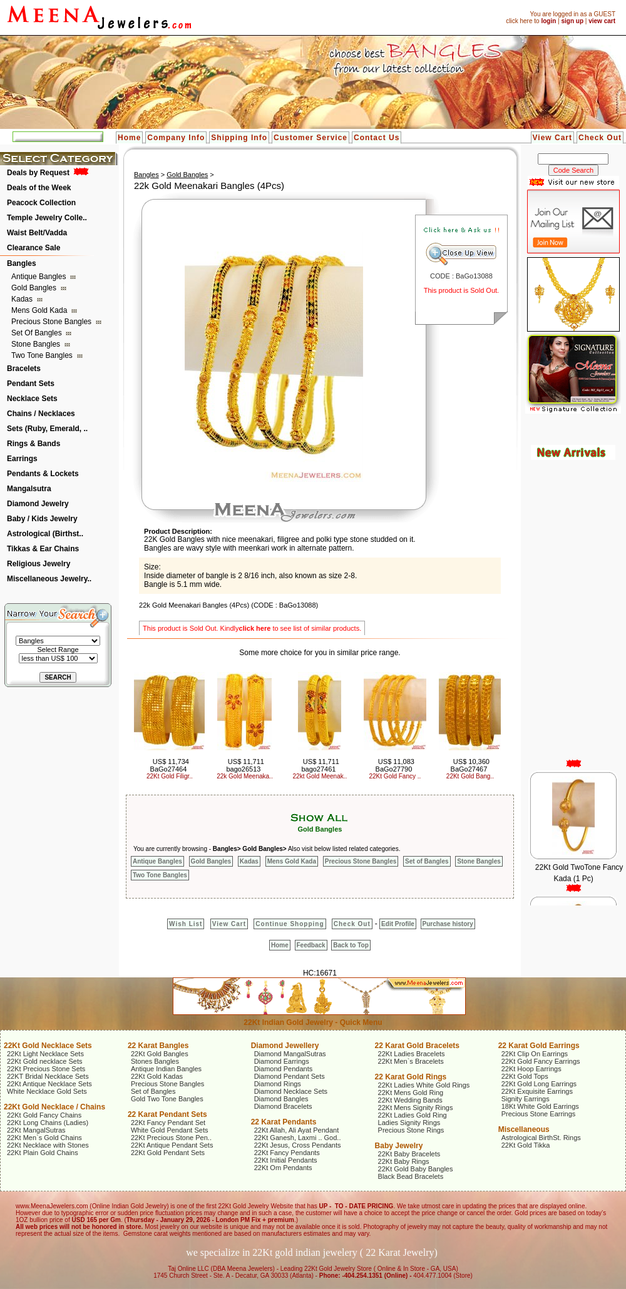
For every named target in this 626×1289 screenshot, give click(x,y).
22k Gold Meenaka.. (245, 776)
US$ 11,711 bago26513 (245, 765)
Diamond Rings (277, 1084)
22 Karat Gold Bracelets (417, 1045)
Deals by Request (38, 172)
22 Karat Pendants (284, 1122)
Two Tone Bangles (42, 355)
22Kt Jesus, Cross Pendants (297, 1145)
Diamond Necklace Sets (290, 1091)
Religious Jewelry (38, 563)
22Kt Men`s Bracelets (411, 1061)
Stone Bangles (36, 344)
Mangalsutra (29, 488)
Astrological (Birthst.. (45, 533)
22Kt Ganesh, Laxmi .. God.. (297, 1137)
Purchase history (448, 923)
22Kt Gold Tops (524, 1076)
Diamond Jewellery (285, 1045)
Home (129, 137)
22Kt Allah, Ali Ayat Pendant (296, 1130)
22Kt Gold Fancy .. (395, 776)
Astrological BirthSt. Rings (541, 1137)
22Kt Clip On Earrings (534, 1053)
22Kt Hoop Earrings (531, 1068)
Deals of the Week (39, 187)
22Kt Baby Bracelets (409, 1154)
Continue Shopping (289, 923)
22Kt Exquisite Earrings (537, 1091)
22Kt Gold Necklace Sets (48, 1045)
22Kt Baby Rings (403, 1161)
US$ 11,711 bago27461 (320, 765)
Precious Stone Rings (411, 1130)
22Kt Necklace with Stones (48, 1145)
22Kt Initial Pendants (285, 1160)
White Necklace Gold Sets (47, 1091)
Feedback (311, 945)
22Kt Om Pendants (283, 1167)
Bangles (21, 263)
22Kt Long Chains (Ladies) (47, 1122)
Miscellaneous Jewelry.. (49, 578)
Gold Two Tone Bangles (167, 1099)
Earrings (22, 458)
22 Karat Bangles (158, 1045)
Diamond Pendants (283, 1068)
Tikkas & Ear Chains (43, 548)
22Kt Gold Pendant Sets (168, 1152)
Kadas (22, 299)
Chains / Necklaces (41, 413)
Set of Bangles (37, 333)
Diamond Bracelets (283, 1106)
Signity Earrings (525, 1099)
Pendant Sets (30, 383)
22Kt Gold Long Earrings (539, 1084)
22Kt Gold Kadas (157, 1076)
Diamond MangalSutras (290, 1053)
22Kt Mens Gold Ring (411, 1092)
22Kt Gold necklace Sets (44, 1061)
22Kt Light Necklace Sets (45, 1053)
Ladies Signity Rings (409, 1122)
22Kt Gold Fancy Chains (44, 1115)
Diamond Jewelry (38, 503)
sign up (572, 21)
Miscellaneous (524, 1129)
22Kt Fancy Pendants (287, 1152)
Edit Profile (397, 923)
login (548, 21)
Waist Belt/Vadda (37, 232)
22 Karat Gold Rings (411, 1076)
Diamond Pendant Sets (289, 1076)
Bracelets (24, 368)
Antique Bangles (39, 276)
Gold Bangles (34, 287)
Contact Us (376, 137)
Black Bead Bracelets (411, 1176)
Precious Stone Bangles (52, 321)
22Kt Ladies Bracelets (411, 1053)
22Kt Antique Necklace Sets (49, 1084)
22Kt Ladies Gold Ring (412, 1115)
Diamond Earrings (281, 1061)
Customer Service (310, 137)
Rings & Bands (33, 443)
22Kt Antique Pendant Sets (172, 1145)
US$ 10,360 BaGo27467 (470, 765)
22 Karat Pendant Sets (167, 1114)
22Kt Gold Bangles (159, 1053)
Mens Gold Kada (40, 310)
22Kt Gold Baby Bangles (415, 1169)
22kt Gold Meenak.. (320, 776)
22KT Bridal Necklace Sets (48, 1076)
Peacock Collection (41, 202)
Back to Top (350, 945)
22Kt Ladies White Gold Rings (424, 1085)
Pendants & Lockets (43, 473)
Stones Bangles (155, 1061)
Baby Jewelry (399, 1145)
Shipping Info (239, 137)
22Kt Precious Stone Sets (46, 1068)
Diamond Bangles (281, 1099)
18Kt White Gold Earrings (540, 1106)
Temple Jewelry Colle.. (47, 217)
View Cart (552, 137)
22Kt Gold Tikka (525, 1145)
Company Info (176, 137)
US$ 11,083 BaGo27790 (395, 765)
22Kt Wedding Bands (410, 1100)
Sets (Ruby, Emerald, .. (47, 428)
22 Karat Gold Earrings (539, 1045)
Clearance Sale (33, 247)
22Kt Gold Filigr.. (169, 776)
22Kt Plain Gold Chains (42, 1152)
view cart (601, 21)
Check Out (600, 137)
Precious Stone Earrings (538, 1114)
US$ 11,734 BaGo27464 (169, 765)
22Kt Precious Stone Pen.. (171, 1137)
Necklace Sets (32, 398)
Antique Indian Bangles (166, 1068)
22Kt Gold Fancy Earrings (540, 1061)
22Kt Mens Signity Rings (415, 1107)
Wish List (185, 923)
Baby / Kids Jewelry (42, 518)
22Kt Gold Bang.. (470, 776)
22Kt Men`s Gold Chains (44, 1137)
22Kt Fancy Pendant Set (168, 1122)
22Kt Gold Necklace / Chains (54, 1107)
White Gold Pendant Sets (169, 1130)
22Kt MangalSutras (36, 1130)
